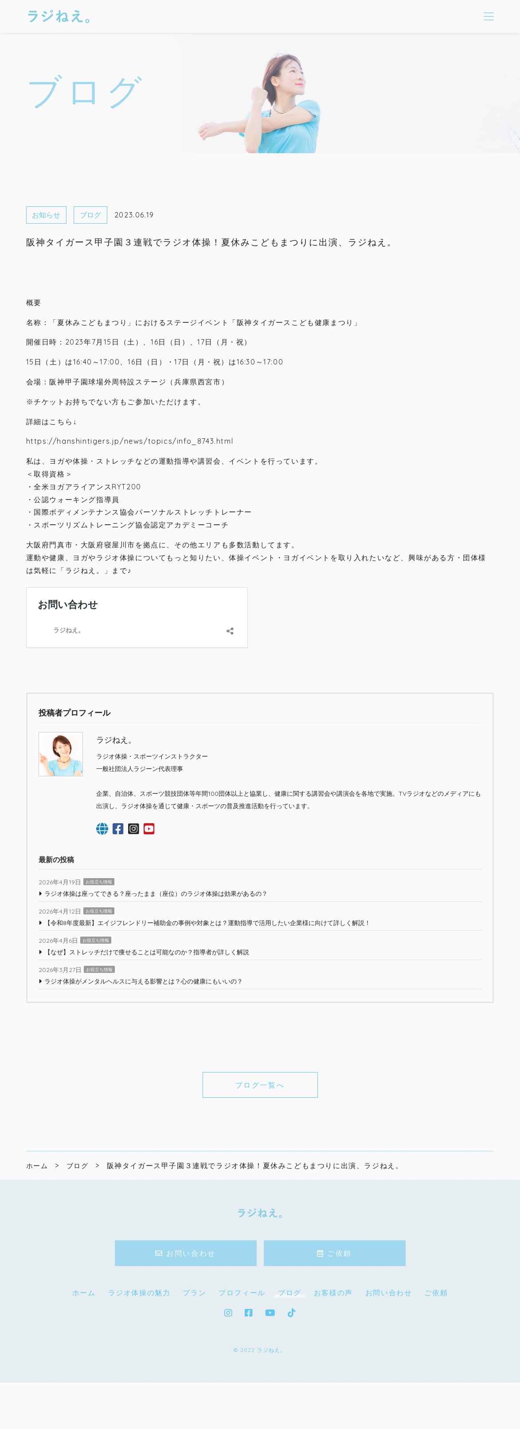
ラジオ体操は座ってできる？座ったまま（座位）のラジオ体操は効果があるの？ (156, 944)
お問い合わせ (47, 594)
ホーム (84, 1343)
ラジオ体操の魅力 (139, 1343)
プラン (194, 1343)
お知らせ (46, 214)
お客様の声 (333, 1343)
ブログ (90, 214)
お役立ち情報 (99, 932)
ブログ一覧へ (260, 1135)
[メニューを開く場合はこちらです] (489, 16)
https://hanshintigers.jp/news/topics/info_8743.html (130, 441)
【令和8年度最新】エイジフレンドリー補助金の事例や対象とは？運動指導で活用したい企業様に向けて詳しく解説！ (207, 973)
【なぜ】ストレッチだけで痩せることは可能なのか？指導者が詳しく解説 (146, 1003)
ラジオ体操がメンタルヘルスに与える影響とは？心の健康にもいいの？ (143, 1032)
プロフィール (242, 1343)
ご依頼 (436, 1343)
